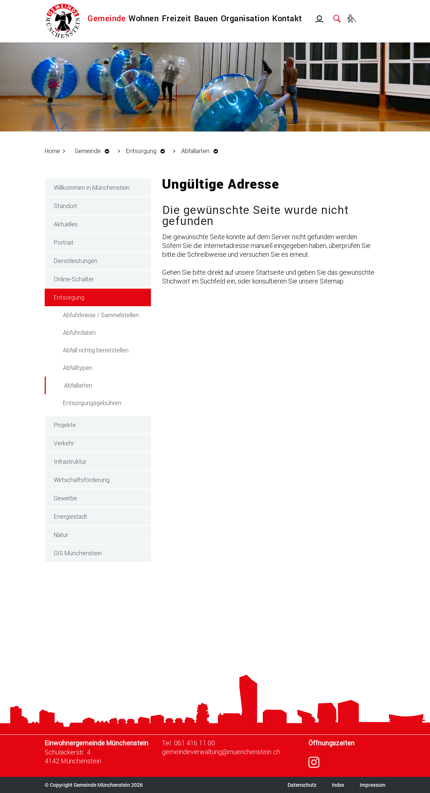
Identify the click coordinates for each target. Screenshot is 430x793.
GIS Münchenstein (78, 553)
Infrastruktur (70, 461)
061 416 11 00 (194, 742)
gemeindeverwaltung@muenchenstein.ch (221, 751)
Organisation (245, 18)
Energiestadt (70, 516)
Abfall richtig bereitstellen (96, 350)
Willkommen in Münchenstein (92, 187)
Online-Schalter (74, 279)
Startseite (270, 272)
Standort (65, 206)
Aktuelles (66, 224)
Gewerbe (65, 498)
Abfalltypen (77, 367)
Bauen (206, 18)
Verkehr (64, 443)
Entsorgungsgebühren (92, 403)
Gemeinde (107, 18)
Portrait (64, 242)
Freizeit (176, 18)
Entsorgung (69, 297)
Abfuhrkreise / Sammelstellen (101, 315)
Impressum (372, 784)
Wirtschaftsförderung (82, 479)
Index (338, 784)
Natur (61, 534)
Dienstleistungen (75, 260)
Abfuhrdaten (79, 332)
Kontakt (287, 18)
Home (52, 151)
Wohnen (144, 18)
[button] (94, 151)
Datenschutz (302, 784)
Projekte (65, 425)
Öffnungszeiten (331, 743)
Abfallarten (95, 385)
